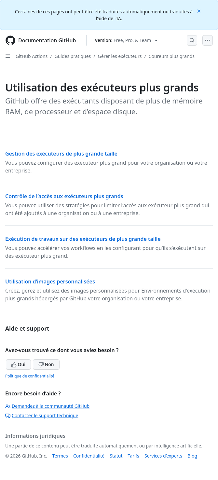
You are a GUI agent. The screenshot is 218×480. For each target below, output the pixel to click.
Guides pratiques (73, 56)
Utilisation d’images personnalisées (50, 281)
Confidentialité (88, 456)
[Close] (199, 10)
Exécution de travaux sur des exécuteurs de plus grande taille (83, 238)
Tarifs (133, 456)
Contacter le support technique (41, 415)
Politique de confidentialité (29, 376)
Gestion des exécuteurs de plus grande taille (61, 153)
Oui (18, 364)
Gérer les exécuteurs (120, 56)
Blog (192, 456)
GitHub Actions (32, 56)
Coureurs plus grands (172, 56)
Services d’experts (163, 456)
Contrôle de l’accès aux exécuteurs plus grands (64, 196)
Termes (60, 456)
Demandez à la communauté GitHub (47, 406)
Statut (116, 456)
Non (46, 364)
